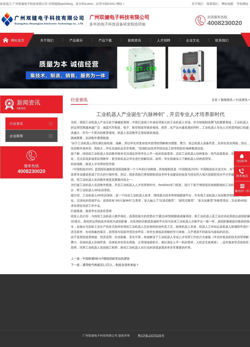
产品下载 (105, 40)
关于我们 (197, 3)
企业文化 (192, 40)
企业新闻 (16, 136)
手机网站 (242, 3)
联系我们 (212, 3)
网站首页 (17, 40)
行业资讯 (16, 123)
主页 (215, 99)
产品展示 (76, 40)
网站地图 (227, 3)
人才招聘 (163, 40)
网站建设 (125, 340)
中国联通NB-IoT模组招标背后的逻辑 (106, 258)
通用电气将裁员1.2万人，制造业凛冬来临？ (110, 264)
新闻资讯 (134, 40)
